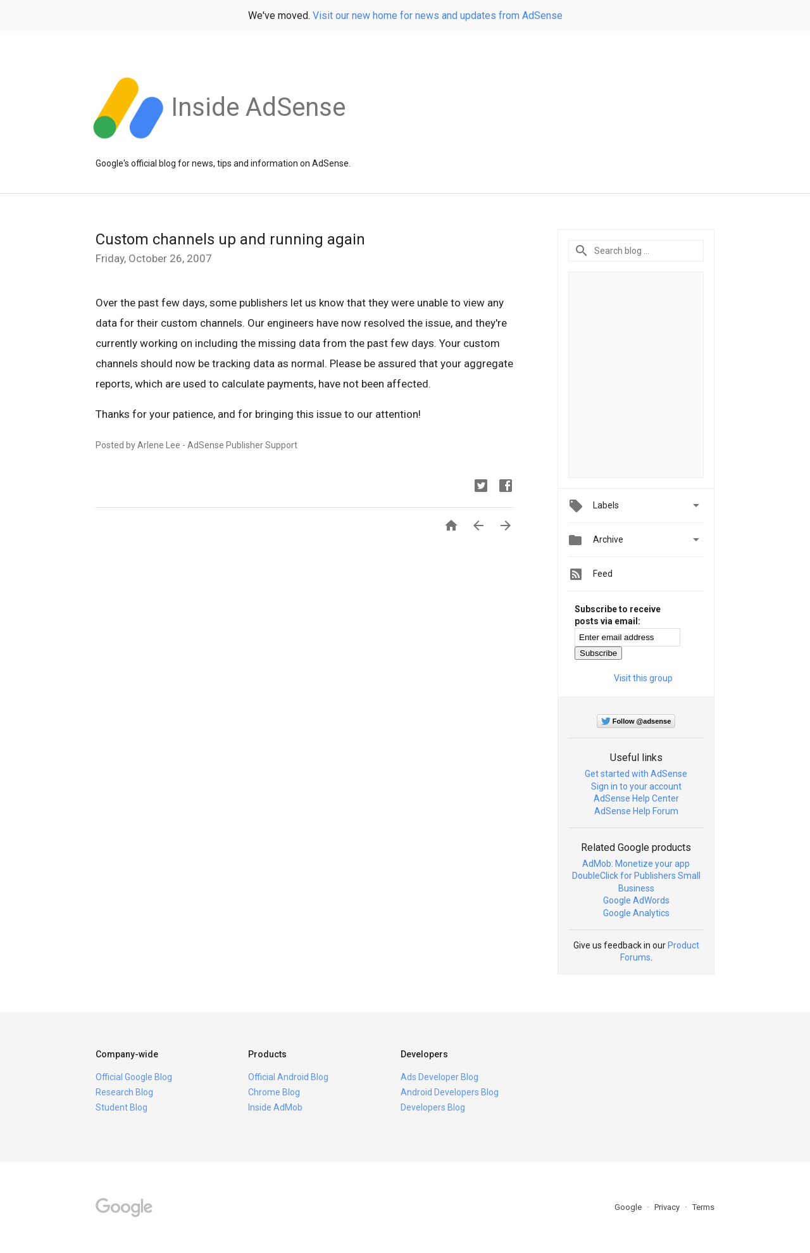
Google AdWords (636, 900)
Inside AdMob (275, 1107)
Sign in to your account (636, 786)
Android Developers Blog (450, 1092)
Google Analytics (636, 913)
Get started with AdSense (636, 774)
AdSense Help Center (636, 798)
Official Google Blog (134, 1077)
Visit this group (643, 678)
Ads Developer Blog (439, 1077)
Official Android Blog (288, 1077)
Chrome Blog (274, 1092)
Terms (703, 1207)
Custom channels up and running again (230, 239)
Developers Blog (433, 1107)
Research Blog (124, 1092)
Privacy (668, 1207)
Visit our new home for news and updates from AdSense (438, 15)
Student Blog (121, 1107)
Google (629, 1207)
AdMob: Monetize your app (636, 864)
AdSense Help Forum (636, 811)
